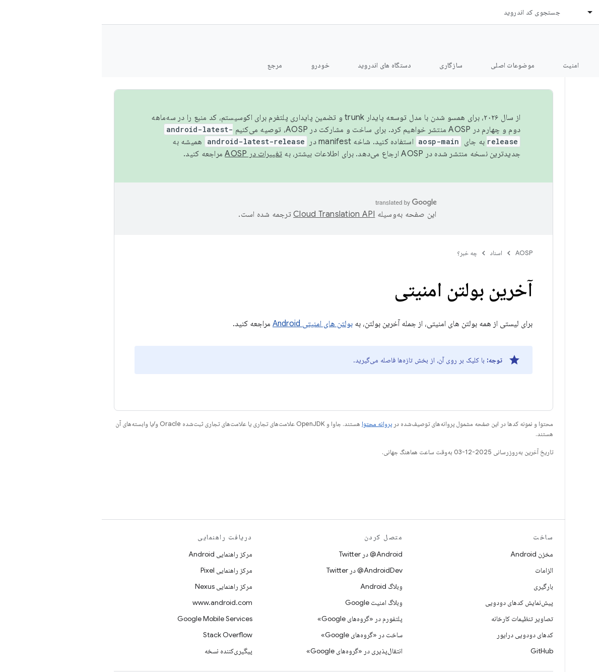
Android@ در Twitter (269, 554)
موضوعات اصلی (411, 65)
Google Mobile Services (113, 618)
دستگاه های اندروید (283, 65)
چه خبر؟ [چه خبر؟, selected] (575, 65)
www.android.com (121, 602)
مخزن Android (430, 554)
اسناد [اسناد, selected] (505, 12)
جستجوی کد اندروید (430, 12)
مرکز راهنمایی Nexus (122, 586)
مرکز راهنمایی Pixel (125, 570)
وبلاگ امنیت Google (272, 602)
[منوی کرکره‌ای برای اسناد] (484, 12)
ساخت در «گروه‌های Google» (260, 634)
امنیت (469, 65)
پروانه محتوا (275, 423)
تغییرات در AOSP (151, 154)
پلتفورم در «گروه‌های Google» (258, 618)
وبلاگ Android (279, 586)
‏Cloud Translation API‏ (232, 214)
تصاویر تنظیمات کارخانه (420, 618)
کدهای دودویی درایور (423, 634)
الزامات (442, 570)
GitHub (440, 650)
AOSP (422, 253)
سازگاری (349, 65)
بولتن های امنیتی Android (211, 324)
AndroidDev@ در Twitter (263, 570)
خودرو (218, 65)
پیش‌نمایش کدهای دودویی (417, 602)
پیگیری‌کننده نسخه (127, 650)
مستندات (572, 40)
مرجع (173, 65)
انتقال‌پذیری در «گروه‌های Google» (253, 650)
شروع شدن (520, 65)
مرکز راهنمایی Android (119, 554)
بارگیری (441, 586)
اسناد (394, 253)
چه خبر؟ (365, 253)
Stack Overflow (126, 634)
